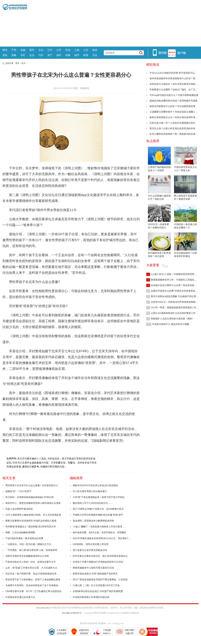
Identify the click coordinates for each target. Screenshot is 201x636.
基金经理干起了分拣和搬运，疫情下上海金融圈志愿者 (32, 579)
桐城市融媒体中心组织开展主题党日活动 (93, 567)
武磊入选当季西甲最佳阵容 (19, 509)
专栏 (22, 55)
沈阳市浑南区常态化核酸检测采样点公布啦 (27, 556)
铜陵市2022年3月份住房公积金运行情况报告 (95, 485)
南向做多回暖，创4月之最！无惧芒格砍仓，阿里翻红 (100, 532)
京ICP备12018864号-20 (71, 613)
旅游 (94, 50)
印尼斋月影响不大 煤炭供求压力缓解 (167, 324)
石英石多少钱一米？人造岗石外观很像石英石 (170, 123)
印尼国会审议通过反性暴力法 (20, 597)
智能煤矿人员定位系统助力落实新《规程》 (170, 318)
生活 (31, 55)
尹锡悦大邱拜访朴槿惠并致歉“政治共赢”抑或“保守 (98, 514)
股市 (31, 50)
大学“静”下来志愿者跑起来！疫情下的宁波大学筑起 (99, 497)
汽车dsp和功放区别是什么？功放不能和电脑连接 (172, 95)
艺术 (49, 50)
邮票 (85, 55)
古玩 (94, 55)
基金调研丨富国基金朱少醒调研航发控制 (93, 520)
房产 (49, 55)
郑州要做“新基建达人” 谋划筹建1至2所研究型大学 (30, 526)
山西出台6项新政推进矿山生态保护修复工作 (170, 313)
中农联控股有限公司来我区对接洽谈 (91, 597)
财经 (4, 50)
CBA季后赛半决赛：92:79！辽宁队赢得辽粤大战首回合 (33, 591)
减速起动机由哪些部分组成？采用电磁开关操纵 (172, 100)
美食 (4, 55)
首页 (17, 63)
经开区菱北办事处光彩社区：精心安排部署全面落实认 (100, 556)
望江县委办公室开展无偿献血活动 (90, 550)
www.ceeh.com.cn (43, 608)
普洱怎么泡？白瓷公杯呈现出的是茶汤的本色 (170, 128)
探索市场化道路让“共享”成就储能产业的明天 (95, 573)
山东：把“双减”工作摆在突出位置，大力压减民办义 (31, 567)
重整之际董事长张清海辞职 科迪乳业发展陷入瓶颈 (30, 520)
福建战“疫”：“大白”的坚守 (18, 491)
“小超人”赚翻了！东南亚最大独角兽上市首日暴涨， (99, 526)
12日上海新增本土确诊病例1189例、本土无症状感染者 (33, 514)
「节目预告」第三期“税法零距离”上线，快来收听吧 (31, 550)
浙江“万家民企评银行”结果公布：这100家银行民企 (98, 509)
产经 (13, 50)
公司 (58, 50)
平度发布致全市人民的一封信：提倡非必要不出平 (30, 562)
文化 (40, 50)
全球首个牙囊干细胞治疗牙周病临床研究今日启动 (98, 562)
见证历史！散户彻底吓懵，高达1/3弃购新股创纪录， (32, 573)
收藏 (67, 55)
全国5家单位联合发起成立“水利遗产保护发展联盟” (98, 591)
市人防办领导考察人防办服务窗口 (90, 491)
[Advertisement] (113, 23)
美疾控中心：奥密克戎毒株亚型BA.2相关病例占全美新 (33, 503)
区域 (67, 50)
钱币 (76, 55)
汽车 (40, 55)
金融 (22, 50)
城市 (58, 55)
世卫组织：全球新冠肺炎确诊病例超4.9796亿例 (29, 497)
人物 (76, 50)
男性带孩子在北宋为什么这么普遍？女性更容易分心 (31, 485)
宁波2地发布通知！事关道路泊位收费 (24, 538)
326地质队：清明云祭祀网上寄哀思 (91, 544)
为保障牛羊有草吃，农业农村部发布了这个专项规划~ (32, 585)
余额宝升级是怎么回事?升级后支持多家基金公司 (173, 291)
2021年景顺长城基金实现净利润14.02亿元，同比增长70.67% (102, 538)
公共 (85, 50)
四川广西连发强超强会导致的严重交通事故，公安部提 (100, 579)
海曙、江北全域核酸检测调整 (20, 532)
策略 (13, 55)
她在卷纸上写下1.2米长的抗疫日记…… (92, 503)
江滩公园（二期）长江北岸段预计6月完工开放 (96, 585)
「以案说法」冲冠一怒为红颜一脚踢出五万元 (28, 544)
